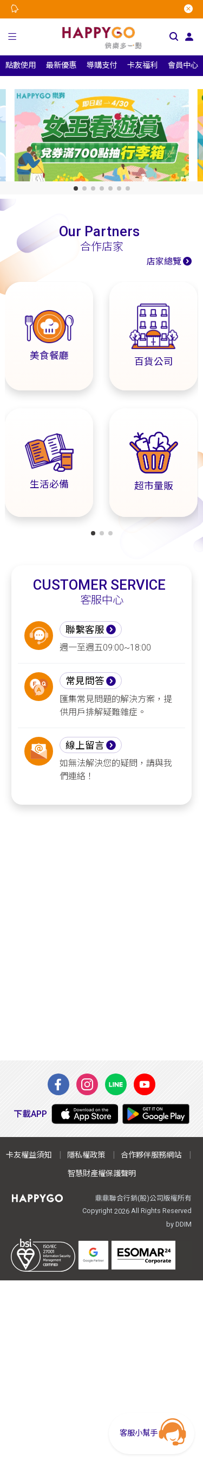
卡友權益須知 (28, 1155)
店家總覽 (164, 261)
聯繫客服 (85, 629)
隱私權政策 (86, 1155)
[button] (12, 37)
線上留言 (85, 745)
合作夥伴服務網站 (151, 1155)
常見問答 (85, 680)
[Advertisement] (101, 932)
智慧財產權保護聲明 (102, 1173)
